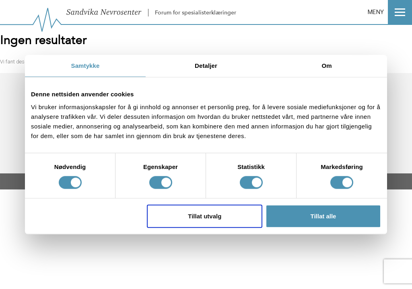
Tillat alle (323, 215)
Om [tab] (326, 65)
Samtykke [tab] (85, 65)
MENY (390, 12)
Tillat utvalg (204, 215)
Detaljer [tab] (206, 65)
